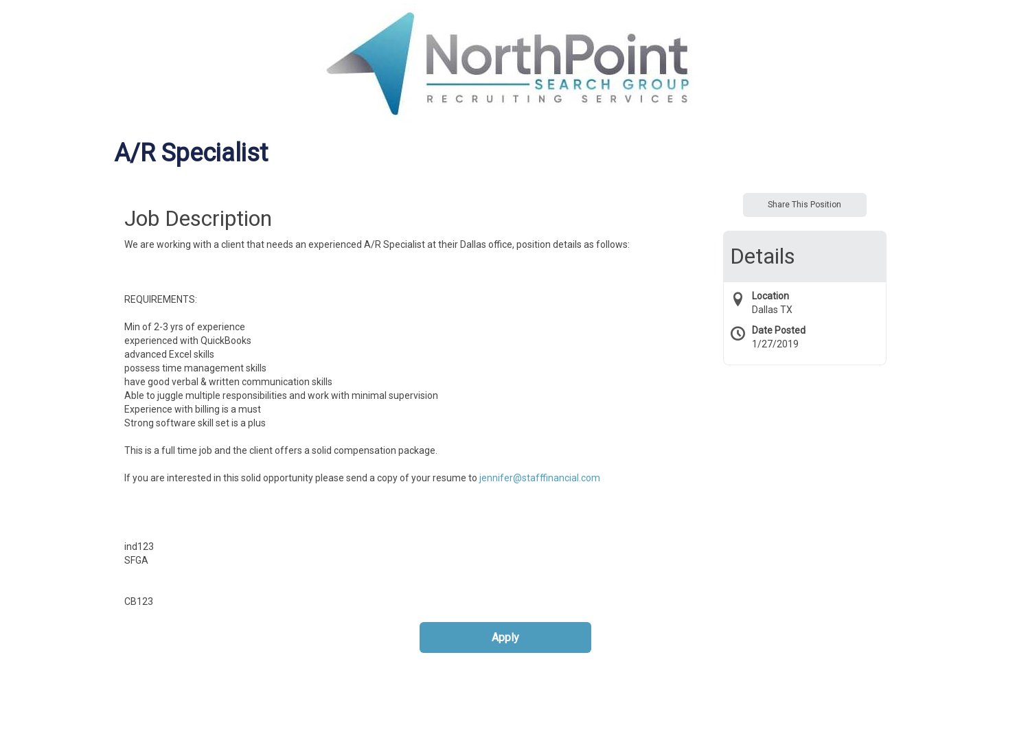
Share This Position (804, 204)
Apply (505, 637)
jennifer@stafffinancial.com (539, 477)
